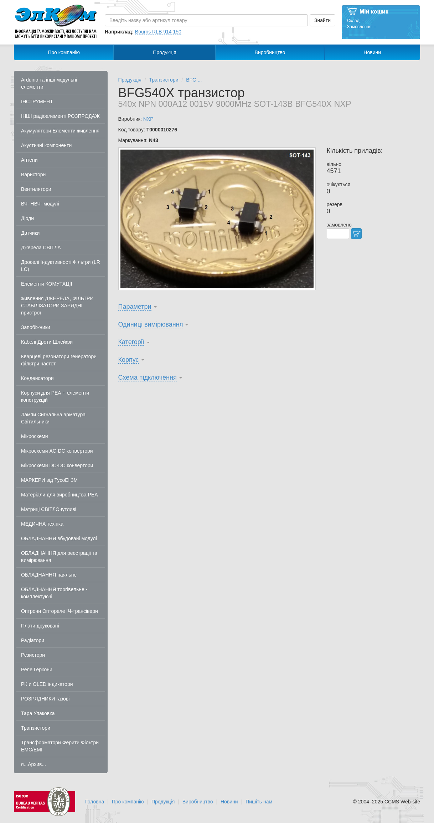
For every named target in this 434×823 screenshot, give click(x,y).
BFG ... (194, 80)
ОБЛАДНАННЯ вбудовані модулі (59, 538)
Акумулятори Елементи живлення (60, 131)
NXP (148, 119)
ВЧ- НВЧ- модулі (40, 204)
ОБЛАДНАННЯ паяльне (49, 575)
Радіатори (32, 640)
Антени (29, 160)
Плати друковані (40, 626)
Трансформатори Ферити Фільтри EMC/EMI (60, 746)
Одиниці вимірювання (150, 324)
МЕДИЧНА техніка (42, 524)
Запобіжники (35, 327)
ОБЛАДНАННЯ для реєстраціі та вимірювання (59, 556)
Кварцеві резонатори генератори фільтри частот (59, 360)
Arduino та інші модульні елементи (49, 83)
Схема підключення (147, 377)
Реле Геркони (36, 669)
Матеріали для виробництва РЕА (59, 495)
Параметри (134, 306)
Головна (94, 801)
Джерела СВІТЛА (41, 247)
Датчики (30, 233)
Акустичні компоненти (46, 145)
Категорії (131, 341)
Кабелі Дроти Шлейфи (47, 342)
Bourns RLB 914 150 (158, 32)
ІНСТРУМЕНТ (37, 101)
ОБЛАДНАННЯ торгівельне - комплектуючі (54, 593)
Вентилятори (36, 189)
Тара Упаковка (38, 713)
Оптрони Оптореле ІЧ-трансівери (59, 611)
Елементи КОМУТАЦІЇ (46, 284)
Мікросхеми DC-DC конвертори (57, 465)
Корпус (128, 359)
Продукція (164, 52)
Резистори (33, 655)
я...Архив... (33, 764)
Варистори (33, 174)
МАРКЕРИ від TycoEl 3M (49, 480)
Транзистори (35, 728)
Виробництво (270, 52)
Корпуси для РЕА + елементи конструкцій (55, 396)
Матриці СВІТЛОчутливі (48, 509)
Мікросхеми (34, 436)
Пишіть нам (259, 801)
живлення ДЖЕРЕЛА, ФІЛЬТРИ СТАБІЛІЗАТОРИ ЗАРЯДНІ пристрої (57, 306)
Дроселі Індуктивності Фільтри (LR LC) (60, 265)
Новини (372, 52)
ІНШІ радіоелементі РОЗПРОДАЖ (60, 116)
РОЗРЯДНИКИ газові (45, 699)
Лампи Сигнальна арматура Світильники (53, 418)
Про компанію (64, 52)
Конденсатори (37, 378)
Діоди (27, 218)
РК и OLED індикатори (47, 684)
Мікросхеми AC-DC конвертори (57, 451)
